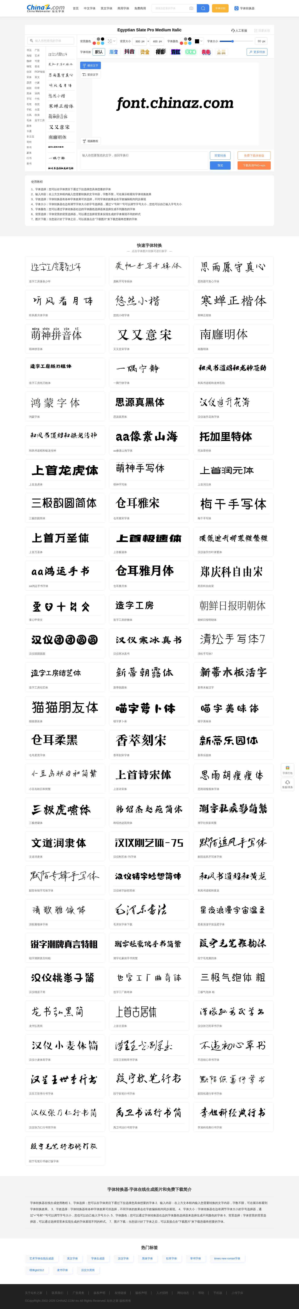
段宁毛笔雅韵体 (207, 958)
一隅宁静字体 (121, 382)
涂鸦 (37, 93)
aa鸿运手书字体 (38, 586)
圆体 (29, 126)
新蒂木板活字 (206, 687)
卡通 (29, 131)
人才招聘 (162, 1292)
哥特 (29, 142)
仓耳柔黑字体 (37, 755)
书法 (29, 50)
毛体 (29, 120)
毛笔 (29, 104)
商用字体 (123, 8)
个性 (37, 99)
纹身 (37, 115)
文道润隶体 (36, 856)
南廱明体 (203, 349)
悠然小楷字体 (121, 315)
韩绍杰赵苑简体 (122, 822)
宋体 (29, 77)
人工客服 (239, 30)
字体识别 (220, 8)
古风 (29, 115)
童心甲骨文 (36, 619)
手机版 (217, 1292)
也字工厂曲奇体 (122, 992)
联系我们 (57, 1292)
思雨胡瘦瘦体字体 (208, 789)
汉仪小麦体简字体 (40, 1059)
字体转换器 (244, 8)
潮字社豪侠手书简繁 (125, 958)
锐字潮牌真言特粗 (40, 958)
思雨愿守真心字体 (208, 281)
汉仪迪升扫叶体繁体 (210, 552)
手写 (29, 99)
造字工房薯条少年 (40, 281)
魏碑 (29, 61)
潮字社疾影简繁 (207, 822)
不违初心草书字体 (208, 1059)
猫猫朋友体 (36, 721)
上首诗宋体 (120, 789)
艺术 (37, 55)
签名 (37, 66)
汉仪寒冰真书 (121, 653)
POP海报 (40, 72)
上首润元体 (204, 484)
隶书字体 (62, 1270)
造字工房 (40, 120)
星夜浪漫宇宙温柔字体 (211, 924)
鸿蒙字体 (34, 416)
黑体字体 (147, 1258)
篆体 (29, 153)
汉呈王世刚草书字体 (125, 1059)
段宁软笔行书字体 (124, 1093)
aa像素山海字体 (122, 450)
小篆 (37, 82)
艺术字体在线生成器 (41, 1258)
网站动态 (183, 1292)
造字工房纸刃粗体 (40, 382)
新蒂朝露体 (120, 687)
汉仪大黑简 (88, 1270)
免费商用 (140, 8)
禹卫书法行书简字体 (125, 1127)
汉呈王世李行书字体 (41, 1093)
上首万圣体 (36, 552)
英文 (37, 77)
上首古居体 (120, 1025)
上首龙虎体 (36, 484)
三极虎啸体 (36, 822)
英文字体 (106, 8)
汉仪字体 (123, 1258)
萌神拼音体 (36, 349)
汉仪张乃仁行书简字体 (42, 1127)
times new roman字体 (227, 1258)
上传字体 (237, 1292)
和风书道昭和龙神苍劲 (211, 382)
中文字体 (90, 8)
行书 (29, 158)
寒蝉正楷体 (204, 315)
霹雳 (29, 82)
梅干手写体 (204, 518)
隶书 (29, 163)
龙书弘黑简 (36, 1025)
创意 (37, 104)
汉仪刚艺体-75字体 (124, 856)
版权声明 (99, 1292)
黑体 (29, 93)
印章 (37, 88)
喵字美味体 (204, 721)
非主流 (30, 136)
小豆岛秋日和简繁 (40, 789)
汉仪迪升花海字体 (208, 416)
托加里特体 (204, 450)
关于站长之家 (33, 1292)
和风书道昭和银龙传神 (42, 450)
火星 (37, 109)
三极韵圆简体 (37, 518)
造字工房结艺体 (38, 687)
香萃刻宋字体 (121, 755)
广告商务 (78, 1292)
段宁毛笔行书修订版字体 (44, 1161)
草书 (29, 147)
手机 (29, 109)
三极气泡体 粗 (206, 992)
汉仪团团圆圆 (37, 653)
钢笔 (29, 66)
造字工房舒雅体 (122, 619)
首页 (76, 8)
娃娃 (29, 88)
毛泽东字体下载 (122, 924)
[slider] (243, 41)
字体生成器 (98, 1258)
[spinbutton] (261, 41)
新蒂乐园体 (204, 755)
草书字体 (195, 1258)
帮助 (201, 1292)
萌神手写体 (120, 484)
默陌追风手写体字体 (210, 856)
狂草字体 (171, 1258)
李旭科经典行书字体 (210, 1127)
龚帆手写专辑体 (122, 281)
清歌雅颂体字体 (38, 924)
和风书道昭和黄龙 (208, 890)
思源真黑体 (120, 416)
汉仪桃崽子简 (37, 992)
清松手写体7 (205, 653)
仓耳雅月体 (120, 586)
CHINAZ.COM (65, 1300)
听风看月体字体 (38, 315)
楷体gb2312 (36, 1270)
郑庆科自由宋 (206, 586)
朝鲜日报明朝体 (207, 619)
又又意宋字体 (121, 349)
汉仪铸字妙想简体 (124, 890)
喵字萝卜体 (120, 721)
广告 (37, 50)
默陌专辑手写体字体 (41, 890)
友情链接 (120, 1292)
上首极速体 (120, 552)
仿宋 (29, 72)
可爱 (37, 61)
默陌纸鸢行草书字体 (210, 1093)
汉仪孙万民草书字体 (210, 1025)
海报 (29, 55)
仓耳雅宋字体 (121, 518)
